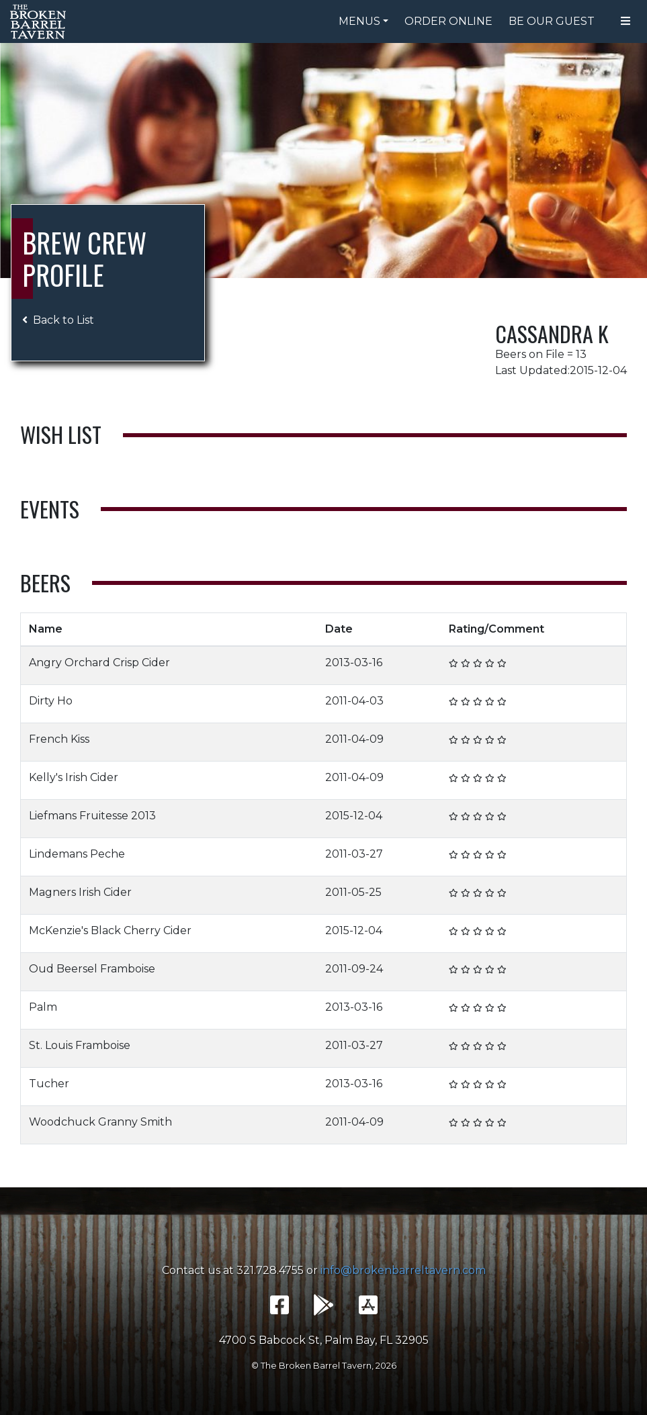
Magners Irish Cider (80, 892)
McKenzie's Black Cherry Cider (110, 930)
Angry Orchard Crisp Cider (99, 662)
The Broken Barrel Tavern (40, 21)
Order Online (448, 21)
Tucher (49, 1083)
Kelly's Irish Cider (73, 777)
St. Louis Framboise (79, 1045)
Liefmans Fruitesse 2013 (92, 815)
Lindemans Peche (77, 854)
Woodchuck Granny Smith (100, 1121)
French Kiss (59, 739)
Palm (43, 1007)
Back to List (58, 320)
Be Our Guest (552, 21)
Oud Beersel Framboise (92, 968)
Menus (359, 21)
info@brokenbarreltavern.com (403, 1270)
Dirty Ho (51, 700)
